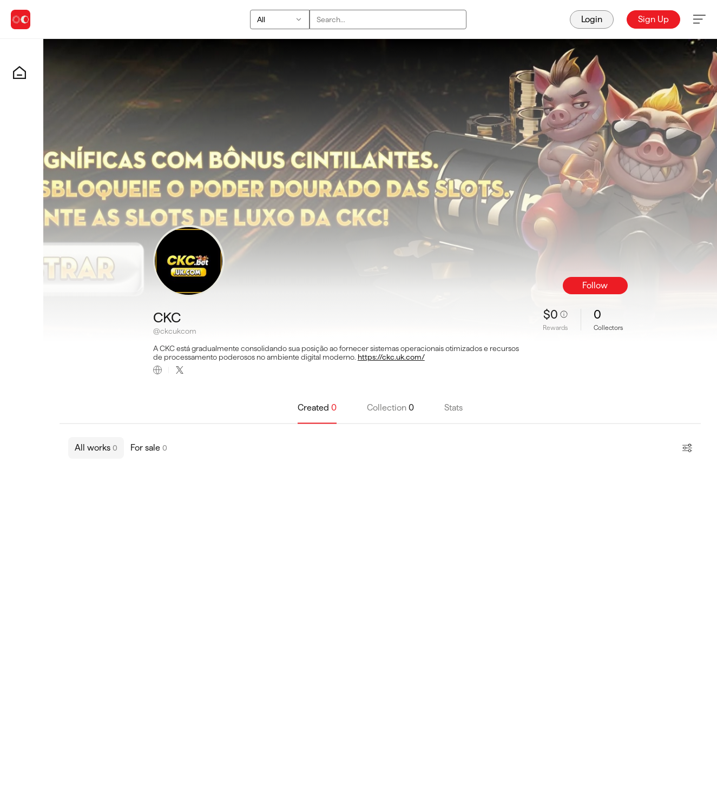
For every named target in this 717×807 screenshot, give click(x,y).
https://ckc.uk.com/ (391, 357)
